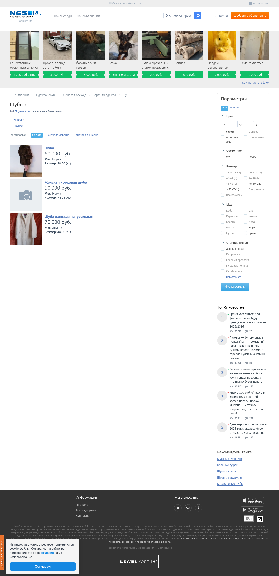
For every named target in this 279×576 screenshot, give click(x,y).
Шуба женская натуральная (69, 216)
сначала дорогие (58, 134)
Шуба (49, 148)
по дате (36, 134)
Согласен (43, 566)
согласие (47, 553)
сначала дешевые (87, 134)
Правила (82, 505)
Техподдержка (86, 510)
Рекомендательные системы (163, 538)
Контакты (82, 516)
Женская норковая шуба (66, 182)
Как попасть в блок (255, 82)
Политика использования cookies (198, 538)
